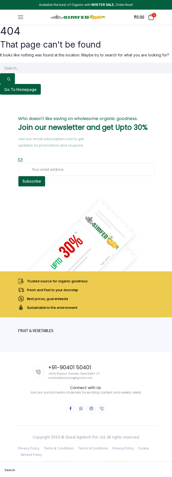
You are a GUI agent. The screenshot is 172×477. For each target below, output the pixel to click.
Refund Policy (31, 455)
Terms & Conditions (58, 448)
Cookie (143, 448)
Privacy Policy (29, 448)
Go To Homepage (20, 89)
